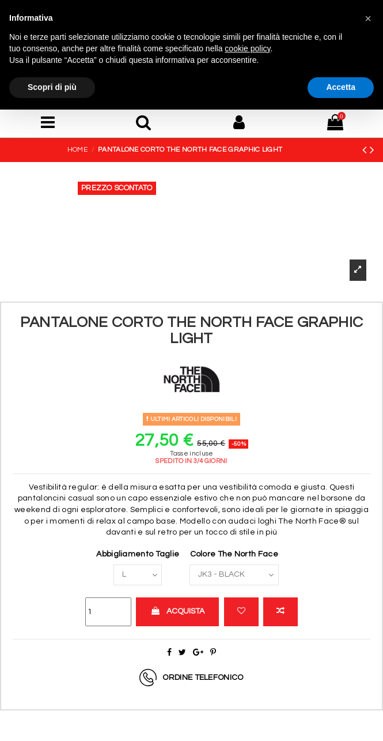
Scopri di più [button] (52, 87)
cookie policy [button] (247, 48)
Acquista (177, 611)
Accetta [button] (340, 87)
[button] (368, 18)
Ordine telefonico (202, 677)
